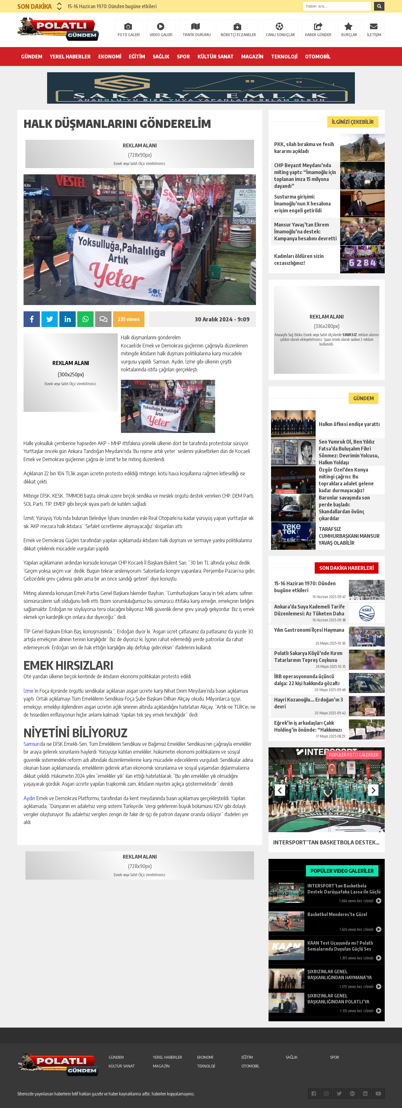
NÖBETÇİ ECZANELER (238, 34)
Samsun (32, 743)
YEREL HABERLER (70, 56)
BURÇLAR (349, 34)
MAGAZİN (252, 56)
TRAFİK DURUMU (196, 34)
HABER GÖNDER (318, 34)
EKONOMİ (109, 56)
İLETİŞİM (374, 34)
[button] (59, 3)
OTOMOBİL (318, 56)
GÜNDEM (31, 56)
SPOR (183, 56)
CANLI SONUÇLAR (280, 34)
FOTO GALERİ (129, 34)
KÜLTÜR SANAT (216, 56)
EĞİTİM (137, 56)
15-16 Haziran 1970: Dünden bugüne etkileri (112, 6)
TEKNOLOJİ (284, 56)
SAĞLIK (161, 56)
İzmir (29, 690)
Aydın (29, 797)
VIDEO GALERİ (161, 34)
